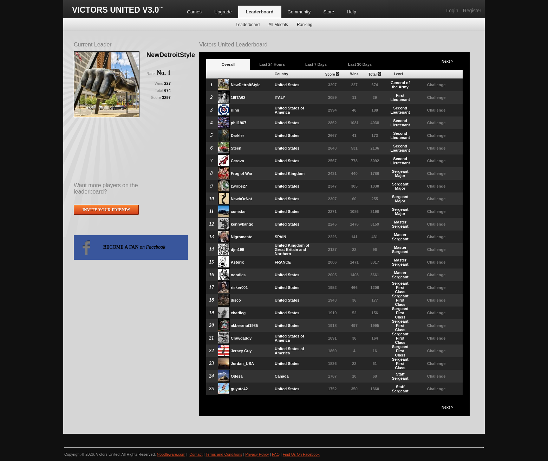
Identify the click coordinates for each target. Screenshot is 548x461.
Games (194, 11)
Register (472, 10)
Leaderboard (260, 11)
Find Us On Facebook (301, 454)
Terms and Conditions (223, 454)
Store (328, 11)
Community (299, 11)
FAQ (276, 454)
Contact (195, 454)
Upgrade (223, 11)
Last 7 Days (316, 64)
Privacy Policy (257, 454)
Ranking (304, 24)
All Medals (278, 24)
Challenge (436, 85)
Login (452, 10)
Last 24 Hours (272, 64)
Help (351, 11)
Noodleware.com (171, 454)
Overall (228, 64)
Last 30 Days (360, 64)
